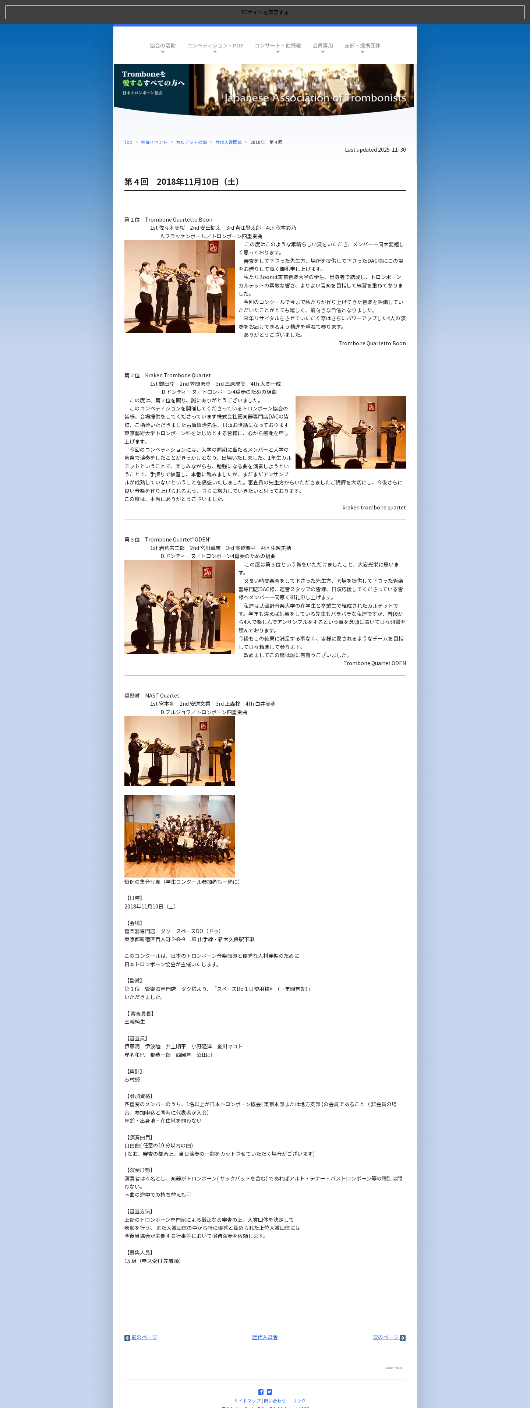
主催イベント (154, 117)
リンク (299, 1376)
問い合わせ (275, 1376)
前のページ (140, 1312)
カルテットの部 (191, 117)
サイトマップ (247, 1376)
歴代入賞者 (265, 1312)
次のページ (389, 1312)
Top (128, 117)
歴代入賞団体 (228, 117)
